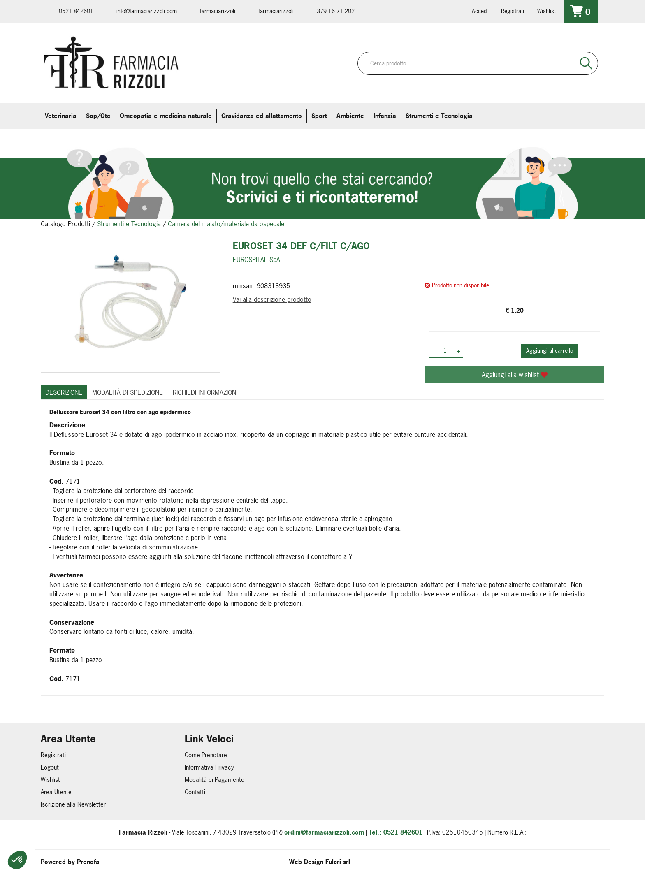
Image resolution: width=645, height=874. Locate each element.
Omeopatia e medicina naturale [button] (166, 115)
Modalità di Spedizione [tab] (127, 392)
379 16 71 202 (336, 11)
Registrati (512, 11)
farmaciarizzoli (217, 11)
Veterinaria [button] (61, 115)
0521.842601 (76, 11)
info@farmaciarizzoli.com (146, 11)
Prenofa (88, 862)
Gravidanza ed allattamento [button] (261, 115)
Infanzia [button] (385, 115)
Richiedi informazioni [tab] (205, 392)
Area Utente (56, 792)
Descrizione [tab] (63, 392)
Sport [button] (319, 115)
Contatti (195, 792)
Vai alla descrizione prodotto (272, 299)
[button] (17, 860)
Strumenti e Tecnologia (129, 223)
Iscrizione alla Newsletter (73, 804)
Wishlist (546, 11)
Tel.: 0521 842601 (395, 832)
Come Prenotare (206, 755)
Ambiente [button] (350, 115)
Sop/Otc (98, 115)
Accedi (480, 11)
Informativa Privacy (209, 767)
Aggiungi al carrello (549, 351)
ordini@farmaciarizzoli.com (324, 832)
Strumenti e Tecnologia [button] (439, 115)
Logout (50, 767)
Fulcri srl (337, 862)
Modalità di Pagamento (214, 779)
